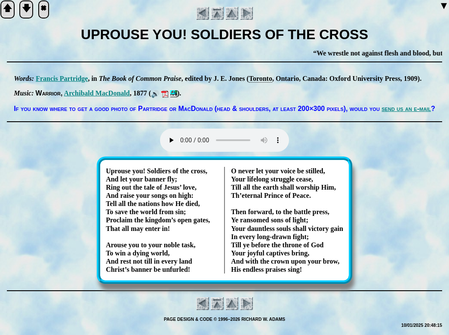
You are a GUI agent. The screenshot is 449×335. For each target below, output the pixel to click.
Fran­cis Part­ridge (62, 78)
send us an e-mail (406, 108)
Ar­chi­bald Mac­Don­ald (97, 93)
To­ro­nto (260, 78)
